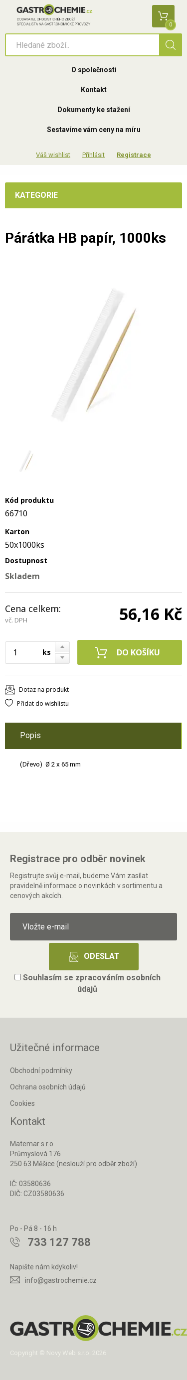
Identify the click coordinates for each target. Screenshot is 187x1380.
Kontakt (94, 90)
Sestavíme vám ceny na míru (94, 130)
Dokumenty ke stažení (93, 110)
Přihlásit (93, 154)
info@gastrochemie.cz (61, 1280)
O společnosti (94, 70)
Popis (30, 735)
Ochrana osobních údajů (48, 1087)
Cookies (22, 1103)
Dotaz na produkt (44, 689)
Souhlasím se (87, 983)
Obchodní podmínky (41, 1070)
